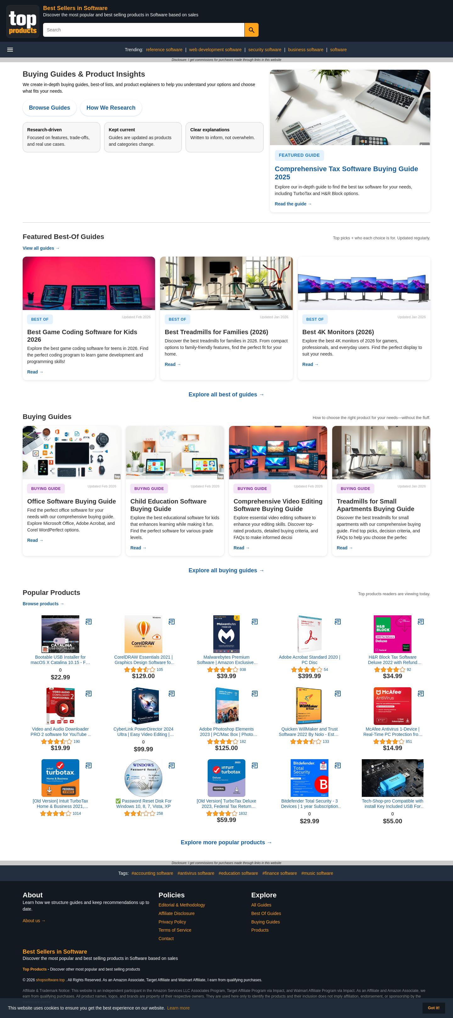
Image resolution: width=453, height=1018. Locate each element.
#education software (238, 873)
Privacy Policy (172, 921)
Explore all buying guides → (226, 570)
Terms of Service (175, 930)
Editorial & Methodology (182, 904)
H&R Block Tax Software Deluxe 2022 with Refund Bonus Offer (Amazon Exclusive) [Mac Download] (392, 660)
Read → (35, 371)
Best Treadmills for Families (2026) (216, 332)
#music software (317, 873)
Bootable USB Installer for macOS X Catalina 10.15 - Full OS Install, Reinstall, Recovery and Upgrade (60, 660)
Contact (166, 938)
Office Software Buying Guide (71, 501)
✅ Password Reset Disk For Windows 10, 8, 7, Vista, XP (143, 803)
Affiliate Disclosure (177, 913)
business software (305, 49)
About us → (34, 920)
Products (260, 930)
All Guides (261, 904)
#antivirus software (195, 873)
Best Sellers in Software (75, 8)
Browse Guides (49, 108)
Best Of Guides (266, 913)
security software (264, 49)
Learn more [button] (178, 1007)
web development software (215, 49)
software (338, 49)
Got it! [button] (433, 1008)
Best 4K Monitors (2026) (338, 332)
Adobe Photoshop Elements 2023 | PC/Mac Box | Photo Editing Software (226, 732)
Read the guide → (293, 203)
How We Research (111, 108)
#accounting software (152, 873)
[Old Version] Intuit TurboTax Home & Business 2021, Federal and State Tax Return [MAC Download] (60, 803)
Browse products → (43, 603)
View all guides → (41, 248)
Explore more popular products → (226, 842)
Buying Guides (265, 921)
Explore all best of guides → (226, 394)
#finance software (279, 873)
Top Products (35, 969)
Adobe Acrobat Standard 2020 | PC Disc (309, 660)
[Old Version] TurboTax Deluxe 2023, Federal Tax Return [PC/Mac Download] (226, 803)
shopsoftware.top (50, 980)
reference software (164, 49)
